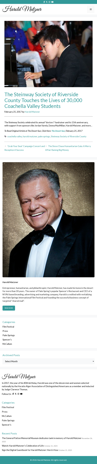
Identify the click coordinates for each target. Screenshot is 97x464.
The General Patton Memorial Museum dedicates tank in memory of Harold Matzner (41, 438)
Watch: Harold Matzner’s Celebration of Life (23, 445)
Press (5, 331)
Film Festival (8, 326)
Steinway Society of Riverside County (68, 136)
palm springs (44, 136)
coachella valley (14, 136)
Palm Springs (9, 335)
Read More (9, 308)
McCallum (7, 344)
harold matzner (30, 136)
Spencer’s (7, 339)
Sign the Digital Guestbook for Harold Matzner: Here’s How (30, 450)
